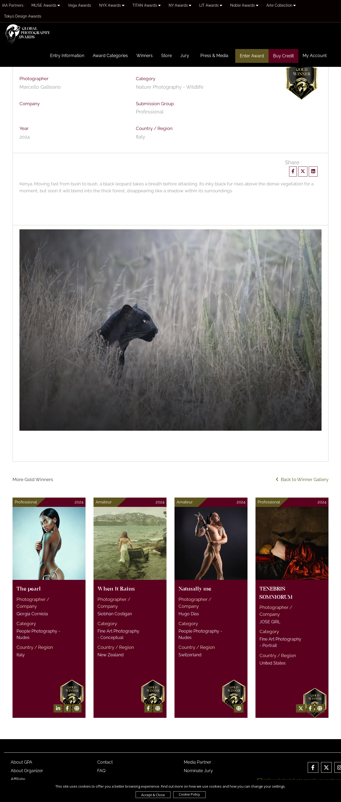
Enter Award (252, 55)
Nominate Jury (198, 770)
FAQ (101, 770)
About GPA (21, 762)
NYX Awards (111, 5)
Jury (184, 55)
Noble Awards (244, 5)
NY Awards (180, 5)
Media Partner (197, 762)
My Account (315, 55)
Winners (144, 55)
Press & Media (214, 55)
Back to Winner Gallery (302, 479)
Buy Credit (283, 55)
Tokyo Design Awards (22, 16)
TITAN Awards (146, 5)
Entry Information (67, 55)
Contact (105, 762)
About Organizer (27, 770)
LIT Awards (210, 5)
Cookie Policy (189, 794)
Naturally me (194, 589)
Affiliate (18, 779)
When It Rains (116, 589)
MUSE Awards (45, 5)
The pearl (29, 589)
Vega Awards (79, 5)
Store (166, 55)
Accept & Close (153, 794)
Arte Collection (281, 5)
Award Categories (110, 55)
